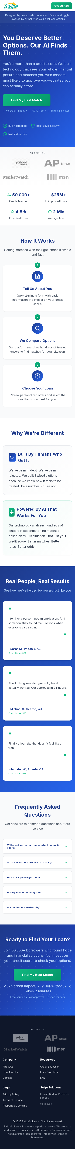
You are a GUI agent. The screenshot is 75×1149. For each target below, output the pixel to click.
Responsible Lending (15, 1105)
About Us (8, 1066)
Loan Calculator (49, 1072)
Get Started (61, 5)
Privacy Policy (11, 1094)
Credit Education (49, 1066)
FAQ (42, 1077)
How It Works (10, 1072)
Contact (7, 1077)
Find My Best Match (26, 100)
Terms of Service (13, 1100)
